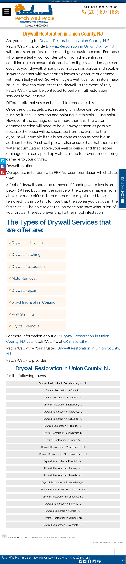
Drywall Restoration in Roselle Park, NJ (63, 482)
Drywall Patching (26, 254)
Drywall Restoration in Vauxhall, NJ (63, 517)
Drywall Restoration (28, 266)
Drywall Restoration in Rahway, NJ (63, 468)
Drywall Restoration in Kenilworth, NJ (63, 432)
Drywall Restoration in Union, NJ (63, 510)
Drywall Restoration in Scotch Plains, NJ (63, 489)
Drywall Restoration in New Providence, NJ (63, 454)
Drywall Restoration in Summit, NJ (62, 503)
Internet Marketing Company (63, 537)
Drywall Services (72, 222)
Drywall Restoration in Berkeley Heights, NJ (63, 383)
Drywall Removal (26, 326)
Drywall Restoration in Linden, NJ (63, 440)
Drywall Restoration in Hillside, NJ (62, 425)
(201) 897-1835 (75, 341)
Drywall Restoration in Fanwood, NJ (62, 411)
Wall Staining (23, 314)
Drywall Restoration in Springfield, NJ (63, 496)
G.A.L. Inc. (27, 537)
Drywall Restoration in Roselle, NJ (63, 475)
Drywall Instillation (27, 243)
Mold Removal (24, 278)
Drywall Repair (24, 290)
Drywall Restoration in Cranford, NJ (63, 397)
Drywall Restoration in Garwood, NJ (63, 418)
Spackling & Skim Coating (33, 302)
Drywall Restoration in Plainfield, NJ (63, 461)
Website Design (41, 537)
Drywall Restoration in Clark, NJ (63, 390)
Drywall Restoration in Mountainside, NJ (63, 447)
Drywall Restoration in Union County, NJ (74, 41)
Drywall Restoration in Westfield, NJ (63, 525)
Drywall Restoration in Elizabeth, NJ (63, 404)
